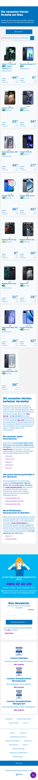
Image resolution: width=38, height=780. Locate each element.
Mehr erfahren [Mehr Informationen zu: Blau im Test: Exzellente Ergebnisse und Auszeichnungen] (19, 664)
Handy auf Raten (14, 723)
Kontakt (12, 733)
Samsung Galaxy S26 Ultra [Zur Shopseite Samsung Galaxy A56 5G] (14, 501)
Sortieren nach (6, 38)
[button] (4, 66)
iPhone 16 (8, 468)
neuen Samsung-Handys (13, 487)
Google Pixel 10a (11, 539)
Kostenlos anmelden (18, 622)
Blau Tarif (21, 420)
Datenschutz (28, 741)
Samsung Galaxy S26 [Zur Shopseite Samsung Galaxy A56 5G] (12, 498)
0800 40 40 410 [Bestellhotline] (19, 584)
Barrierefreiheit (13, 745)
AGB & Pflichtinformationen (18, 737)
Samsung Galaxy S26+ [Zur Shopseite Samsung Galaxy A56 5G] (13, 504)
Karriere (25, 745)
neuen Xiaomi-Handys (19, 523)
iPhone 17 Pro (10, 459)
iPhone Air (8, 456)
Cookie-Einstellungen (18, 748)
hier (8, 630)
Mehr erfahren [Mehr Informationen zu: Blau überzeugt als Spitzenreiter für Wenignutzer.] (19, 710)
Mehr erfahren (9, 633)
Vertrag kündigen (17, 756)
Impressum (22, 733)
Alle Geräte (18, 32)
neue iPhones (7, 449)
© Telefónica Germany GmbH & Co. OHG (19, 770)
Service (25, 723)
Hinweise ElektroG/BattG (12, 741)
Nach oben (19, 763)
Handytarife (8, 719)
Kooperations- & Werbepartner (18, 752)
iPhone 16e (9, 465)
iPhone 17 (8, 462)
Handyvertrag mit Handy (24, 719)
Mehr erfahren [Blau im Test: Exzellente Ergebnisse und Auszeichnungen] (19, 687)
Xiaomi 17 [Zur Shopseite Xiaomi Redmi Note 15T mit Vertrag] (8, 536)
